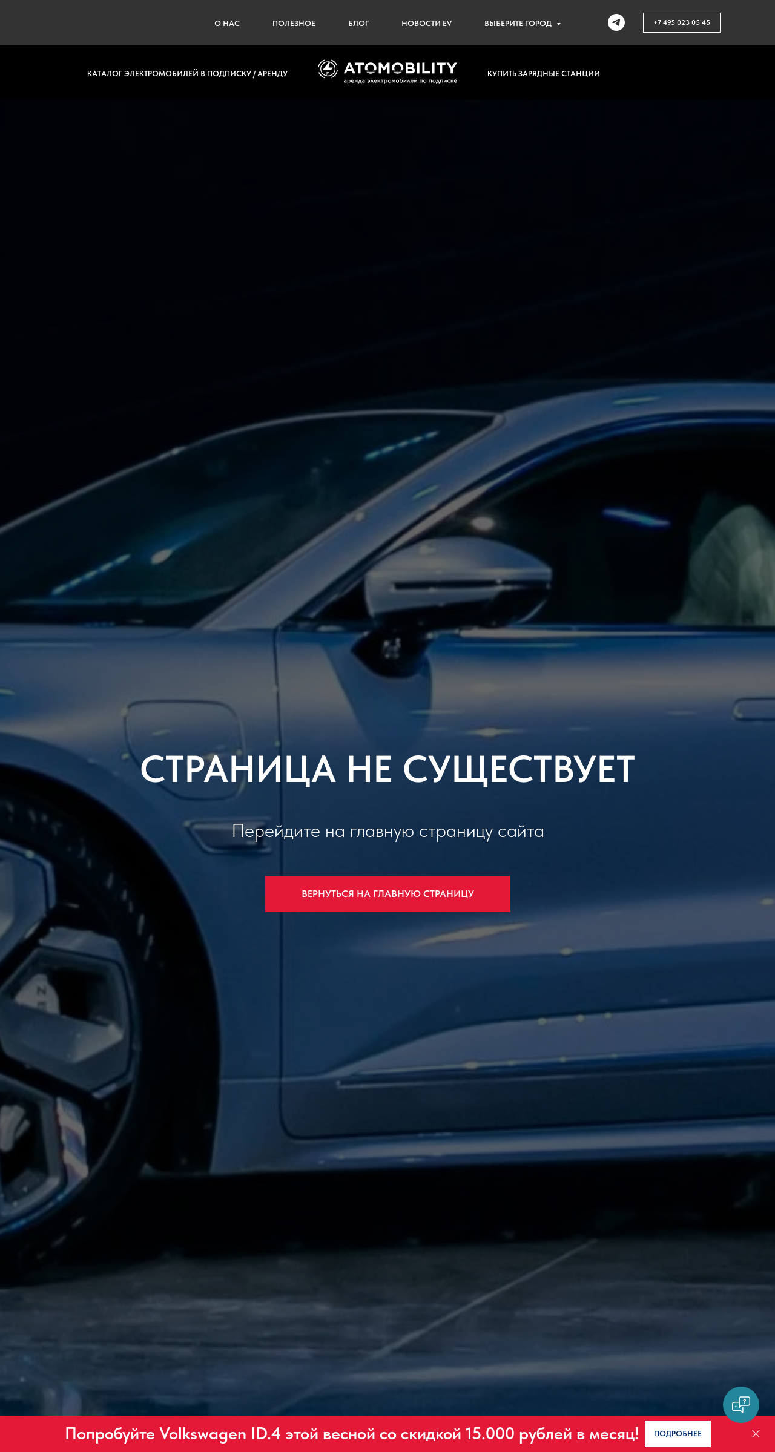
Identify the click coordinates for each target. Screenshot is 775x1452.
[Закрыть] (756, 1434)
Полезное (293, 23)
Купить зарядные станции (543, 73)
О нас (227, 23)
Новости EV (426, 23)
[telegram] (616, 22)
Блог (358, 23)
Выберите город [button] (518, 23)
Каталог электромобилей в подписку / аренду (187, 73)
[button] (678, 1434)
